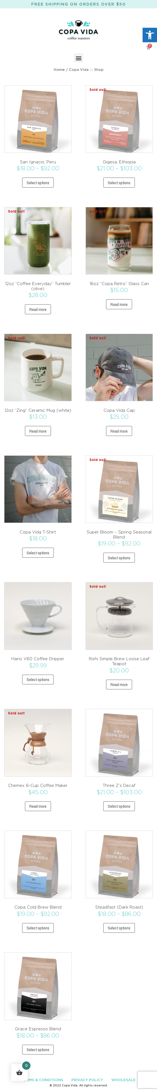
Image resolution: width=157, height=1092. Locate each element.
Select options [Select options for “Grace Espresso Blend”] (38, 1050)
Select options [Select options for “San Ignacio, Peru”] (38, 183)
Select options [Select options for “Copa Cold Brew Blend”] (38, 928)
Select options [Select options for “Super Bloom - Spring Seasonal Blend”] (119, 558)
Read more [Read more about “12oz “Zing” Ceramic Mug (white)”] (38, 431)
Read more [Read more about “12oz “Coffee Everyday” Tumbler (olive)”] (38, 309)
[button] (150, 35)
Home (59, 70)
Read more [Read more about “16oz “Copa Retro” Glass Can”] (119, 304)
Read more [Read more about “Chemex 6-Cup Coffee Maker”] (38, 806)
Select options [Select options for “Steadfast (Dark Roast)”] (119, 928)
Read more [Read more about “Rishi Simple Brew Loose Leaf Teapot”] (119, 684)
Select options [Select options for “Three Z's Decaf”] (119, 806)
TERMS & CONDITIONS (42, 1080)
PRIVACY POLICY (87, 1080)
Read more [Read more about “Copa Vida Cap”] (119, 431)
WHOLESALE (123, 1080)
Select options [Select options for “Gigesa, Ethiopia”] (119, 183)
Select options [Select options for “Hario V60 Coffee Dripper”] (38, 679)
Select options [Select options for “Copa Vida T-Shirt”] (38, 553)
